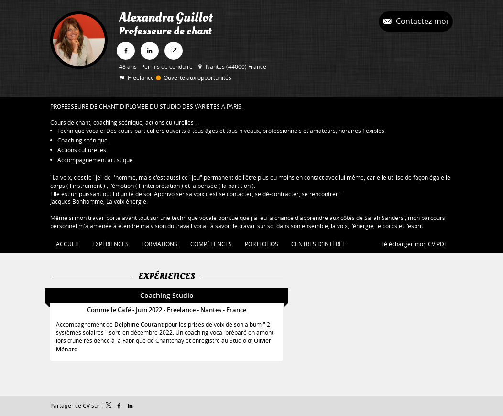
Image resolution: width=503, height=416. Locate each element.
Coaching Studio (167, 295)
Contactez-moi (421, 21)
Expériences (166, 276)
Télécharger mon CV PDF (414, 244)
